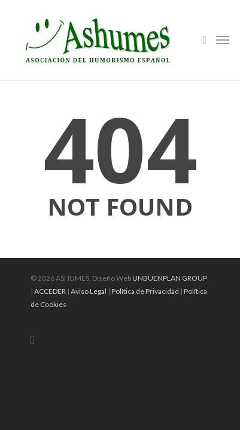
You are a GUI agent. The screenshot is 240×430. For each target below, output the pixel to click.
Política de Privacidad (145, 291)
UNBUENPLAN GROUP (169, 278)
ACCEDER (50, 291)
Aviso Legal (89, 291)
